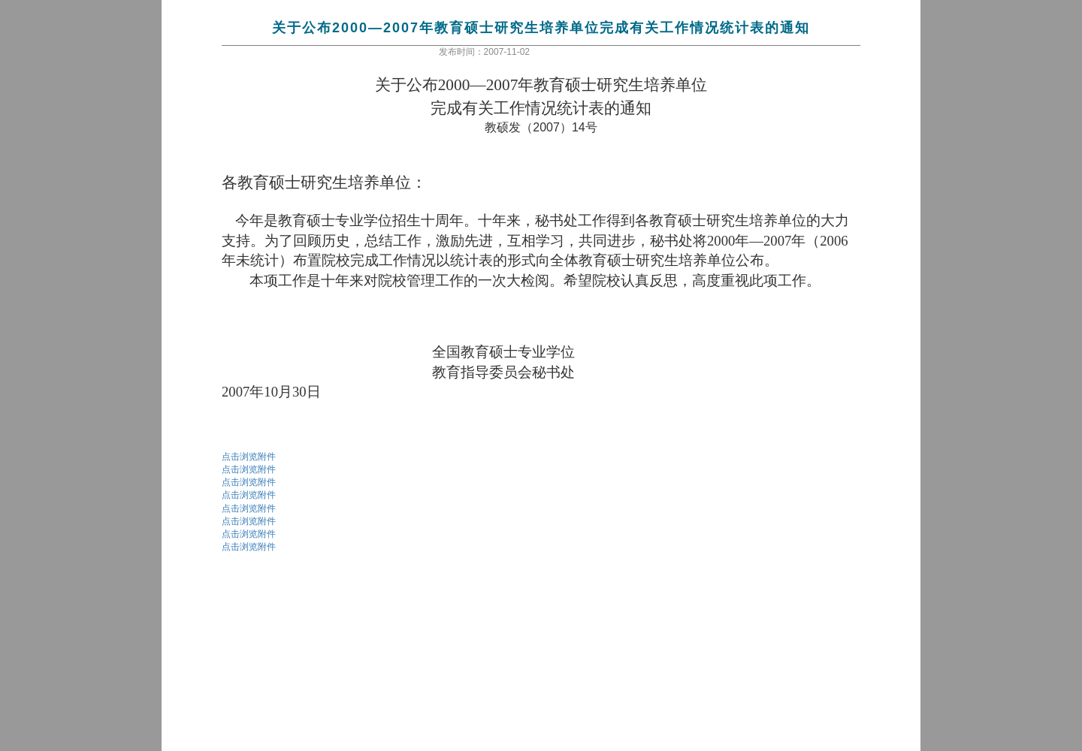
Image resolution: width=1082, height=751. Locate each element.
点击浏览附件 (249, 456)
